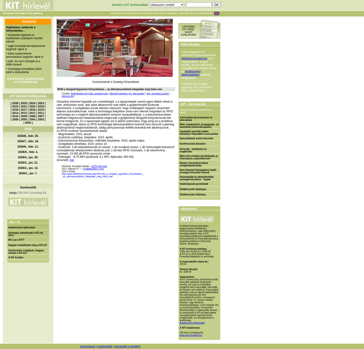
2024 (32, 103)
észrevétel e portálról (127, 346)
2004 (32, 119)
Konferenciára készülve (193, 143)
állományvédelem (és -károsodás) (127, 93)
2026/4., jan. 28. (28, 157)
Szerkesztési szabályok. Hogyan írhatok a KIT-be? (26, 251)
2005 (24, 119)
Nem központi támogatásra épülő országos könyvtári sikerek (198, 171)
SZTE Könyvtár (99, 166)
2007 (41, 116)
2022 (15, 106)
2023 (41, 103)
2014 (15, 113)
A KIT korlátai (15, 257)
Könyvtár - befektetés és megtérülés (193, 150)
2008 (32, 116)
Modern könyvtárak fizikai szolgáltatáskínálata (194, 164)
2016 (32, 109)
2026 (15, 103)
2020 (32, 106)
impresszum (87, 346)
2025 (24, 103)
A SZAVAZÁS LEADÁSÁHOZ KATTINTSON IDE (25, 80)
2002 (28, 122)
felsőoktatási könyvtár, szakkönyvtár (89, 93)
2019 (41, 106)
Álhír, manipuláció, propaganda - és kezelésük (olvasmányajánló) (199, 125)
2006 (15, 119)
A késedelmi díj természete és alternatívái (196, 118)
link (72, 160)
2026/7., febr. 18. (28, 141)
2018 (15, 109)
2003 (41, 119)
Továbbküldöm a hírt (93, 169)
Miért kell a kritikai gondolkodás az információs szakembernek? (199, 157)
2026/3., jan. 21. (28, 162)
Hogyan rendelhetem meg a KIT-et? (27, 245)
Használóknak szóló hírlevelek (196, 138)
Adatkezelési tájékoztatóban (191, 73)
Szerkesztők (28, 187)
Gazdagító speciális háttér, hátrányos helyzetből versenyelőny (199, 132)
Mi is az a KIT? (16, 240)
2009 (24, 116)
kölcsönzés (67, 96)
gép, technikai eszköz (157, 93)
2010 (15, 116)
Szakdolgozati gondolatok (194, 184)
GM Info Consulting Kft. (32, 192)
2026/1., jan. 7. (28, 173)
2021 (24, 106)
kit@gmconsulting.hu (194, 58)
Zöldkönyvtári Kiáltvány (193, 194)
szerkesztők (105, 346)
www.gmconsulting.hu (191, 335)
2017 (24, 109)
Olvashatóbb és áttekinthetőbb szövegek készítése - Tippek (197, 178)
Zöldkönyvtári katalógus (193, 189)
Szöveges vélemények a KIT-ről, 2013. (25, 234)
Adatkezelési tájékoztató (21, 227)
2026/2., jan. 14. (28, 168)
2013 (24, 113)
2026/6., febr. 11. (28, 146)
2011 (41, 113)
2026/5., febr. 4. (28, 152)
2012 (32, 113)
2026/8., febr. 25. (28, 136)
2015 (41, 109)
